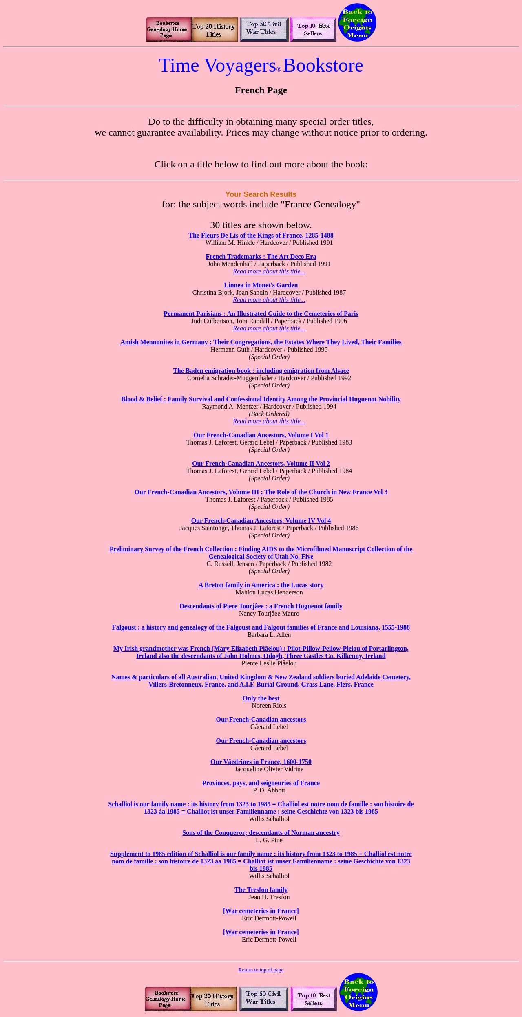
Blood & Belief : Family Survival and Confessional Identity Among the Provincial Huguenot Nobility (261, 399)
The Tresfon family (261, 889)
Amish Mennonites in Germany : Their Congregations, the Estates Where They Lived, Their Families (261, 342)
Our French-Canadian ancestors (261, 719)
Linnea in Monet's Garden (261, 285)
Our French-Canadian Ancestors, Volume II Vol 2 (261, 463)
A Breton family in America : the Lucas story (261, 584)
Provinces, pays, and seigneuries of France (261, 782)
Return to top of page (261, 969)
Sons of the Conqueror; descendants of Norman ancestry (261, 832)
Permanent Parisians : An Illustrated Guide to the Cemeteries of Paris (261, 313)
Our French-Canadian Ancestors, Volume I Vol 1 (260, 434)
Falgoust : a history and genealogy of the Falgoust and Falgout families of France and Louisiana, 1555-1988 (261, 627)
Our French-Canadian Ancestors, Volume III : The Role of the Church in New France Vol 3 (260, 492)
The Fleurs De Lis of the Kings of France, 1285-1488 (261, 235)
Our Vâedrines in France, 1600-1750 (261, 761)
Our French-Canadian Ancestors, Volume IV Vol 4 (261, 520)
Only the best (261, 698)
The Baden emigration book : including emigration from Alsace (261, 370)
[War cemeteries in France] (261, 910)
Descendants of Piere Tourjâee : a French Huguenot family (260, 606)
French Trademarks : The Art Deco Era (261, 256)
